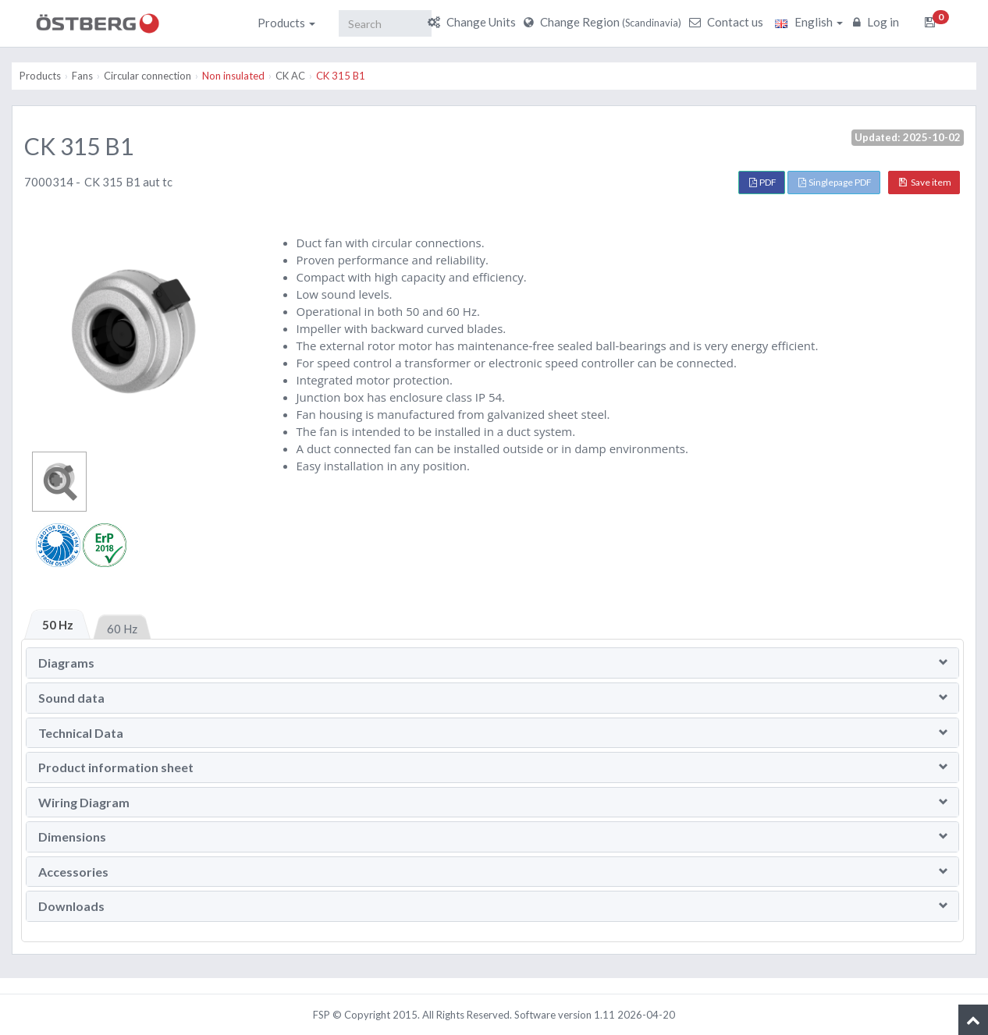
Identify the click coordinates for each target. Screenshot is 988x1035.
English (809, 22)
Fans (82, 75)
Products (286, 23)
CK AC (290, 75)
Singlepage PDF (835, 182)
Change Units (474, 22)
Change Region (604, 22)
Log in (878, 22)
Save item (925, 182)
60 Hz (122, 629)
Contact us (728, 22)
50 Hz (57, 625)
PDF (763, 182)
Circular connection (147, 75)
